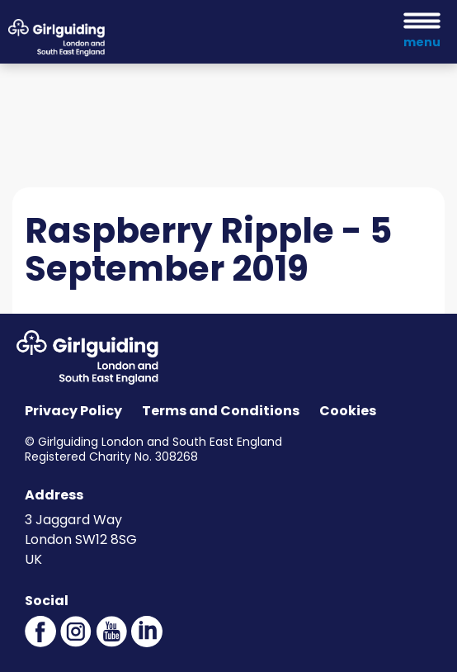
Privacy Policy (73, 410)
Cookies (347, 410)
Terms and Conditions (220, 410)
